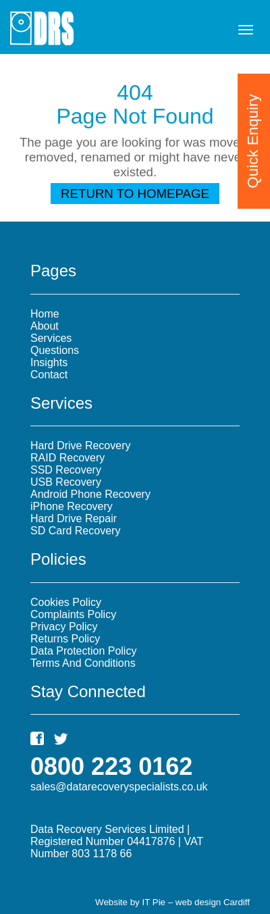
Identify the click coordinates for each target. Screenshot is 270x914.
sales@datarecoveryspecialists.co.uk (119, 786)
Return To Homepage (135, 193)
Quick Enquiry (252, 141)
